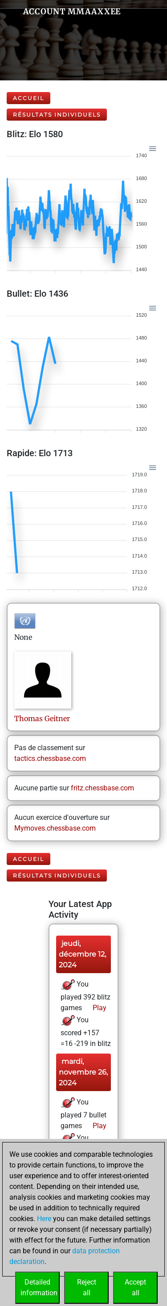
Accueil (28, 98)
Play (98, 1008)
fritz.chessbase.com (102, 788)
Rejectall (86, 1287)
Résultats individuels (57, 114)
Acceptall (135, 1287)
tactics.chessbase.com (50, 758)
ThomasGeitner (42, 718)
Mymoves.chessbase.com (55, 828)
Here (44, 1218)
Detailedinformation (38, 1287)
